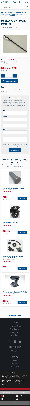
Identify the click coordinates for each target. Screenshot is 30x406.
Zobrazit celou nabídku (14, 315)
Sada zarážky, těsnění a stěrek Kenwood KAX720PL (13, 257)
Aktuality (13, 364)
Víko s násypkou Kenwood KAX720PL (15, 292)
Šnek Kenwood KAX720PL (11, 222)
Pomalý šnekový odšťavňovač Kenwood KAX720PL (12, 14)
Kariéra (12, 362)
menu (25, 2)
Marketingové (23, 399)
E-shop (4, 12)
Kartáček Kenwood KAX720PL (8, 15)
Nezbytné (7, 395)
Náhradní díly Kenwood (21, 12)
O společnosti (14, 360)
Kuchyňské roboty (11, 12)
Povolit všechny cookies (15, 389)
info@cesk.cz (16, 334)
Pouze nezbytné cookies (7, 392)
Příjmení (5, 116)
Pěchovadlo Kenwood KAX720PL (13, 188)
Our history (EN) (15, 366)
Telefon (4, 129)
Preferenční (22, 395)
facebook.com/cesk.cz (15, 335)
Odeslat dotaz (15, 150)
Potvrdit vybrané (22, 392)
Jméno (5, 110)
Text (4, 135)
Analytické (7, 399)
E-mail (4, 123)
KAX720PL (8, 91)
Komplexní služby (15, 363)
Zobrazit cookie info (15, 403)
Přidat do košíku (9, 81)
